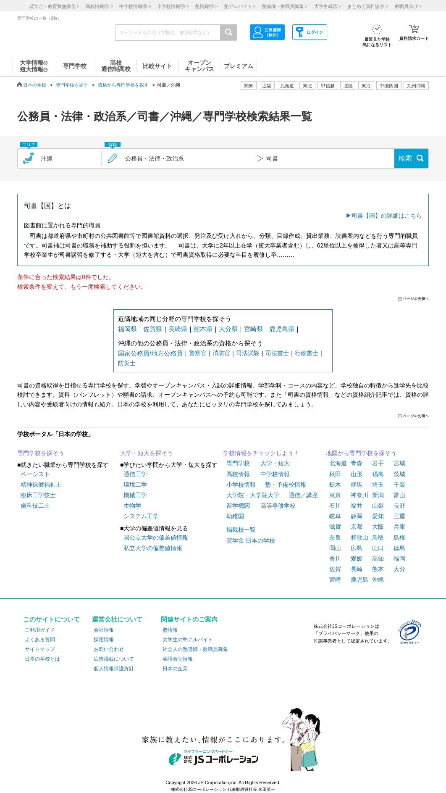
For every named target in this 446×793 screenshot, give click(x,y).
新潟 (378, 495)
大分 (399, 569)
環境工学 (135, 484)
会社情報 (104, 630)
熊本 (378, 569)
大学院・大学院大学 (252, 495)
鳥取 (378, 537)
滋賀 (335, 526)
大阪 (378, 526)
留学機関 (238, 505)
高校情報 (238, 474)
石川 (335, 505)
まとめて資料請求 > (367, 6)
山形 (356, 474)
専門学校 (238, 463)
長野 (399, 505)
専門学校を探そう (40, 453)
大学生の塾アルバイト (188, 640)
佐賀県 (152, 328)
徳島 (399, 548)
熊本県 (203, 328)
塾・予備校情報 (285, 484)
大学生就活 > (327, 6)
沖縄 (378, 579)
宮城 (399, 463)
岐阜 (335, 516)
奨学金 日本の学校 (250, 540)
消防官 (221, 353)
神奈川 (359, 495)
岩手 (378, 463)
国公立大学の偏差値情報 (155, 537)
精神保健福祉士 (41, 484)
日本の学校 (34, 84)
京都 (356, 526)
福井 (356, 505)
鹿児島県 (281, 328)
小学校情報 (241, 484)
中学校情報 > (135, 6)
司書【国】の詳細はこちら (387, 215)
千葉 (399, 484)
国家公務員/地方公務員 (150, 353)
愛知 (378, 516)
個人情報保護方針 (114, 669)
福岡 (399, 558)
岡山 (335, 548)
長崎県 (177, 328)
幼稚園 (235, 516)
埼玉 (378, 484)
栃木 (335, 484)
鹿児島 (359, 579)
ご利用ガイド (40, 630)
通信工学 (135, 474)
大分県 (228, 328)
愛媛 (356, 558)
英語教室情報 (178, 659)
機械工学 (135, 495)
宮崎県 (253, 328)
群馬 (356, 484)
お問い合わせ (109, 649)
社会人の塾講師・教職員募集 (195, 649)
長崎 (356, 569)
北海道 (287, 85)
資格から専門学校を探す (123, 84)
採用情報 (104, 640)
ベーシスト (35, 474)
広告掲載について (114, 659)
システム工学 (141, 516)
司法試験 (248, 353)
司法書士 (277, 353)
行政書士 (306, 353)
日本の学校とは (42, 659)
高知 (378, 558)
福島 (378, 474)
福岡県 (127, 328)
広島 (356, 548)
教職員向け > (408, 6)
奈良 (335, 537)
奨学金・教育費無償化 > (54, 6)
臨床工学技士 (38, 495)
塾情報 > (206, 6)
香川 (335, 558)
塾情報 (170, 630)
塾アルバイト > (240, 6)
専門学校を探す (72, 84)
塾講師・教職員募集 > (284, 6)
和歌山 (359, 537)
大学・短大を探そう (146, 453)
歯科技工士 (35, 505)
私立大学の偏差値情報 (152, 548)
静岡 (356, 516)
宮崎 (335, 579)
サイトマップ (40, 649)
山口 (378, 548)
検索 (405, 158)
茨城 (399, 474)
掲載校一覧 (241, 529)
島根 (399, 537)
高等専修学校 (278, 505)
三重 (399, 516)
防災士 (127, 363)
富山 (399, 495)
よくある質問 (40, 640)
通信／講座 (303, 495)
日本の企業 (175, 669)
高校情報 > (99, 6)
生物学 (132, 505)
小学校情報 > (173, 6)
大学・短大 (275, 463)
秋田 (335, 474)
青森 (356, 463)
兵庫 (399, 526)
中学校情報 (275, 474)
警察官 (198, 353)
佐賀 (335, 569)
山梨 (378, 505)
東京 (335, 495)
